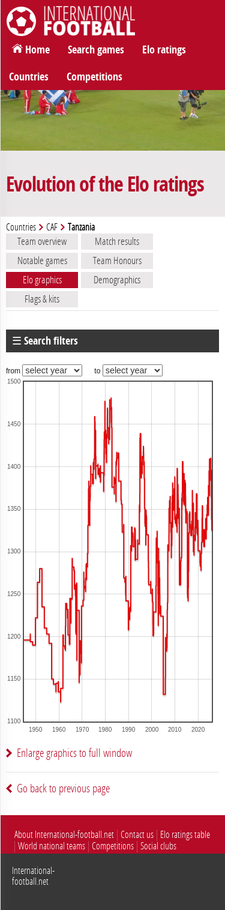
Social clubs (158, 846)
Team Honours (117, 261)
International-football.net (33, 876)
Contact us (137, 834)
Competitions (94, 76)
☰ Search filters (45, 341)
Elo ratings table (185, 834)
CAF (52, 227)
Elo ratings (164, 49)
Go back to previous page (63, 788)
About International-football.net (64, 834)
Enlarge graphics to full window (74, 753)
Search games (96, 49)
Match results (117, 241)
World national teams (51, 846)
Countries (29, 76)
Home (37, 49)
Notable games (42, 261)
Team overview (42, 241)
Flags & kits (42, 299)
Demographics (117, 280)
